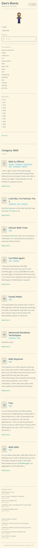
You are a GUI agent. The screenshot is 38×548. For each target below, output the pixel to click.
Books (4, 53)
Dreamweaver (28, 164)
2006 (4, 116)
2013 (4, 100)
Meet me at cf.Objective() (9, 500)
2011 (4, 102)
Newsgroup (16, 167)
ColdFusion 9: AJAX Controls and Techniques (15, 523)
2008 (4, 110)
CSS (3, 58)
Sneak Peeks (15, 296)
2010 (4, 105)
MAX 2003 (14, 447)
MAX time (13, 236)
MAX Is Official (16, 161)
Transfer (4, 83)
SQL (3, 80)
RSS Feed (4, 135)
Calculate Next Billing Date (10, 509)
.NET (3, 72)
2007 (4, 113)
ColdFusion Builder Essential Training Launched (16, 527)
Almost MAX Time (18, 227)
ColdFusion (19, 164)
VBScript (24, 167)
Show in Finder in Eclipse (9, 519)
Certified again (17, 258)
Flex (11, 403)
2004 (4, 121)
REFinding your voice (8, 492)
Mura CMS (5, 66)
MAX (10, 167)
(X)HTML (11, 164)
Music (3, 69)
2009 (4, 108)
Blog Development (8, 50)
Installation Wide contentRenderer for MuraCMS (16, 505)
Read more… (6, 186)
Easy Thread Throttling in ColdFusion (13, 496)
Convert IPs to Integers (9, 536)
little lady (8, 208)
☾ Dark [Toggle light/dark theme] (32, 4)
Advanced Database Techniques (19, 334)
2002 (4, 127)
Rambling (24, 204)
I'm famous (13, 211)
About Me (5, 30)
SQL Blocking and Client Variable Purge (14, 532)
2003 (4, 124)
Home (4, 27)
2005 (4, 119)
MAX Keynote (16, 359)
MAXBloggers (25, 463)
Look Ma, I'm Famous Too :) (22, 200)
